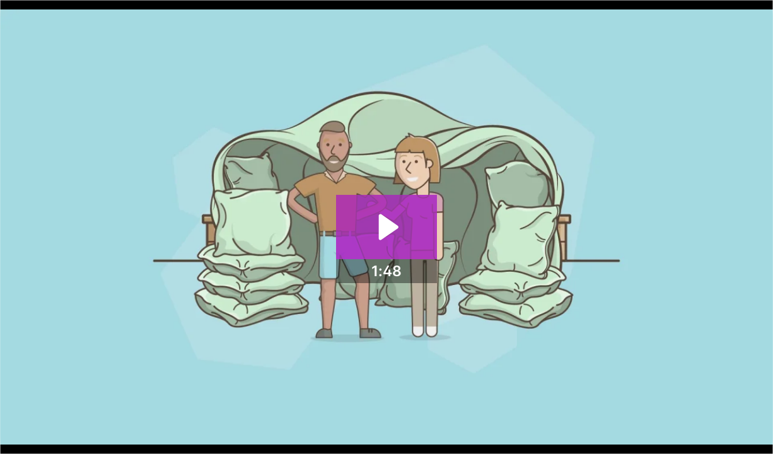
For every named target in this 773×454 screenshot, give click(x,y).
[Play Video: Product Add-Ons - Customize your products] (386, 227)
